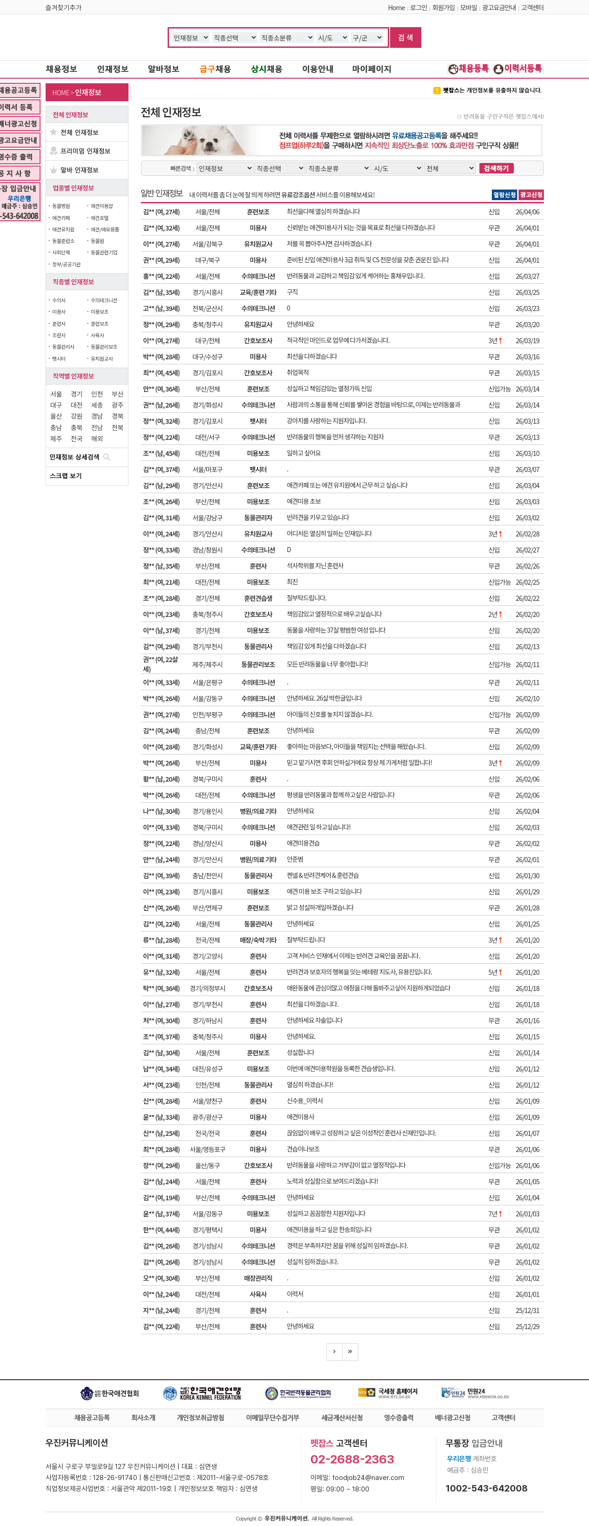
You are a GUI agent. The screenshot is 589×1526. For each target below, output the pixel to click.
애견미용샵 (102, 205)
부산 (117, 393)
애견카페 (61, 217)
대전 (76, 404)
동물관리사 (63, 346)
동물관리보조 (104, 346)
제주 (56, 438)
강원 (76, 415)
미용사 (58, 311)
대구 (56, 404)
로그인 (418, 7)
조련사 (58, 335)
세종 (97, 404)
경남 (97, 415)
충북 (76, 427)
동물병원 (61, 205)
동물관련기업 (104, 252)
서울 (56, 393)
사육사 (97, 335)
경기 (76, 393)
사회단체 (61, 252)
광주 (117, 404)
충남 (56, 427)
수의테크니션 (104, 300)
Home (396, 7)
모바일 (468, 7)
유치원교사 (102, 358)
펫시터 (58, 358)
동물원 (97, 240)
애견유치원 (63, 229)
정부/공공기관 (66, 264)
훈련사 (58, 323)
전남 (97, 427)
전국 (76, 438)
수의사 (58, 300)
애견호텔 (99, 217)
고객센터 (532, 7)
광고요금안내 (499, 7)
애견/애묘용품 (105, 229)
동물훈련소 (63, 240)
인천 (97, 393)
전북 (117, 427)
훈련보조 (99, 323)
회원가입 (443, 7)
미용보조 (99, 311)
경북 (117, 415)
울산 (56, 415)
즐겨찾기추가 (64, 7)
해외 (97, 438)
